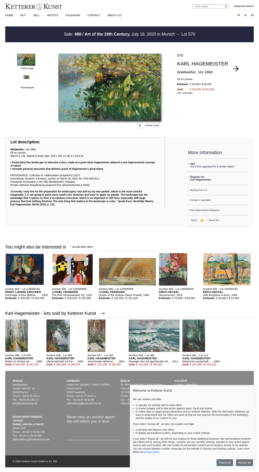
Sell (36, 15)
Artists (52, 15)
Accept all (244, 462)
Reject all (225, 462)
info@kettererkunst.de (25, 403)
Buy (23, 15)
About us (114, 15)
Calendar (72, 15)
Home (9, 15)
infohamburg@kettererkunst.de (84, 403)
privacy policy (151, 451)
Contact (93, 15)
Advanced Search (244, 6)
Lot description (25, 142)
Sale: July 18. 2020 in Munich (120, 34)
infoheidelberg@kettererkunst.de (31, 439)
